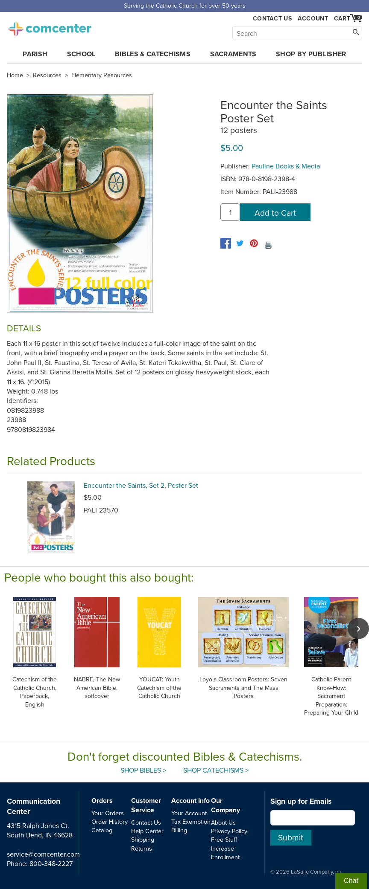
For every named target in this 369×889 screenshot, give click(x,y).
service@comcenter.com (43, 854)
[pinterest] (254, 243)
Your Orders (107, 812)
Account (313, 18)
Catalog (101, 829)
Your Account (189, 812)
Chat (351, 880)
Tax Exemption (191, 821)
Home (15, 75)
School (81, 54)
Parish (35, 54)
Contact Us (272, 18)
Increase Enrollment (225, 852)
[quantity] (230, 212)
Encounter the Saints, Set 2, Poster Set (141, 485)
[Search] (297, 33)
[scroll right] (358, 628)
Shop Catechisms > (216, 770)
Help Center (147, 830)
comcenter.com (49, 26)
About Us (223, 822)
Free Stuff (224, 839)
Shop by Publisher (311, 54)
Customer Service (146, 805)
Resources (47, 75)
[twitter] (239, 243)
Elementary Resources (101, 75)
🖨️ (268, 244)
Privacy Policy (229, 830)
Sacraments (233, 54)
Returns (141, 848)
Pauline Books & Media (286, 166)
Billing (179, 829)
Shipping (142, 839)
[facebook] (225, 243)
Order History (109, 821)
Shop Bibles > (143, 770)
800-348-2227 (51, 863)
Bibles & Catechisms (152, 54)
